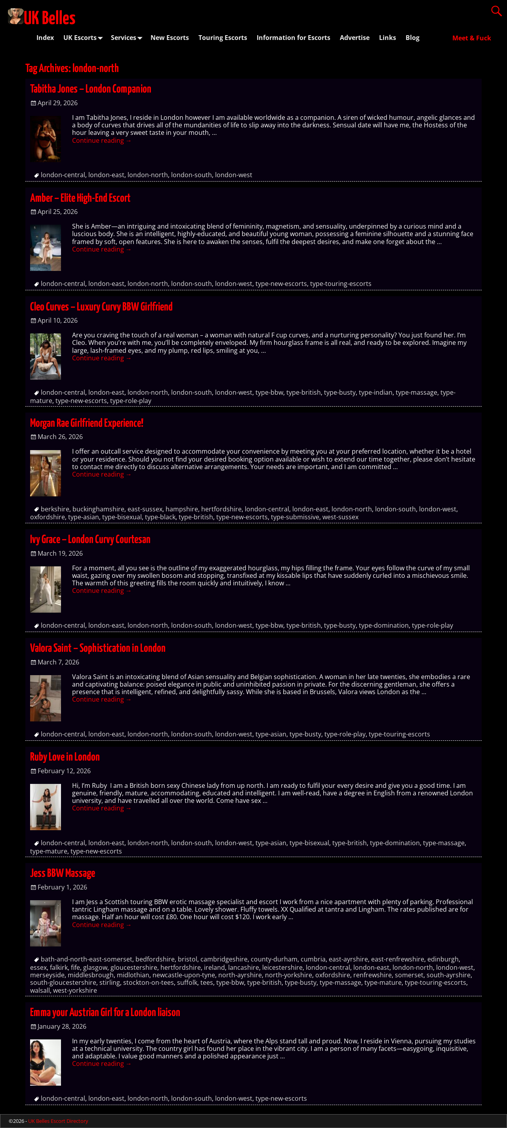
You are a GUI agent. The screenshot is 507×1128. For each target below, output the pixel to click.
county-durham (274, 959)
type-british (303, 392)
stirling (109, 982)
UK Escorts (84, 38)
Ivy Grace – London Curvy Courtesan (90, 539)
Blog (412, 37)
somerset (409, 975)
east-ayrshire (348, 959)
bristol (187, 959)
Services (128, 38)
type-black (160, 517)
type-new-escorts (281, 283)
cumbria (313, 959)
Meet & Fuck (471, 38)
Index (45, 37)
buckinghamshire (98, 509)
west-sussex (340, 517)
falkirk (59, 967)
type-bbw (269, 392)
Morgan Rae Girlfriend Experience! (86, 423)
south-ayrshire (449, 975)
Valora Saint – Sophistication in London (98, 648)
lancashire (243, 967)
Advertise (355, 37)
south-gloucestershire (63, 982)
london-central (63, 174)
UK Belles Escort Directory (58, 1120)
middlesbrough (91, 975)
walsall (40, 990)
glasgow (95, 967)
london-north (148, 174)
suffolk (187, 982)
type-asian (83, 517)
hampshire (182, 509)
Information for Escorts (293, 37)
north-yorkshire (288, 975)
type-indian (376, 392)
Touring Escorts (222, 37)
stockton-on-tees (148, 982)
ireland (214, 967)
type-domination (384, 625)
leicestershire (282, 967)
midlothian (133, 975)
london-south (191, 174)
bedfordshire (155, 959)
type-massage (416, 392)
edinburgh (443, 959)
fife (75, 967)
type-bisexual (122, 517)
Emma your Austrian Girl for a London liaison (105, 1012)
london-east (106, 174)
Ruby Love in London (65, 757)
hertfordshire (221, 509)
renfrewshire (372, 975)
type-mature (48, 851)
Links (387, 37)
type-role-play (130, 400)
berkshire (55, 509)
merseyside (47, 975)
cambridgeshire (224, 959)
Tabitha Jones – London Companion (90, 89)
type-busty (340, 392)
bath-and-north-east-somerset (86, 959)
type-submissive (295, 517)
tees (206, 982)
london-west (233, 174)
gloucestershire (134, 967)
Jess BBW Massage (62, 873)
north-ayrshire (240, 975)
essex (38, 967)
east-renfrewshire (397, 959)
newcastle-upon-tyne (183, 975)
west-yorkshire (75, 990)
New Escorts (170, 37)
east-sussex (145, 509)
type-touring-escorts (341, 283)
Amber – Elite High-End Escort (80, 198)
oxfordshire (47, 517)
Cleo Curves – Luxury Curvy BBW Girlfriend (101, 307)
